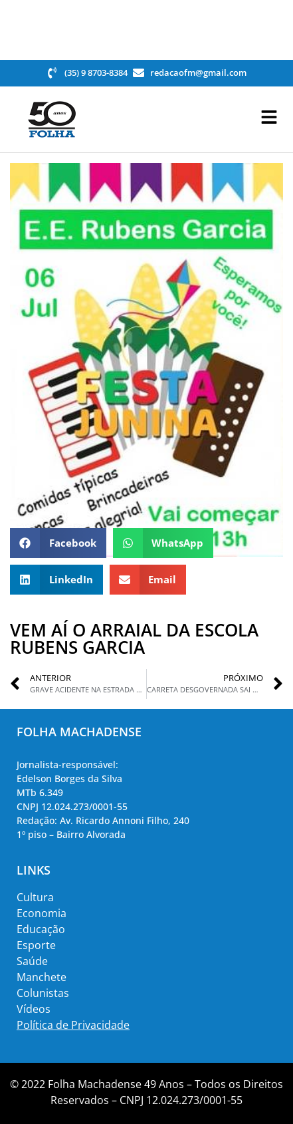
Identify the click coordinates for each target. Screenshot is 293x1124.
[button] (58, 543)
